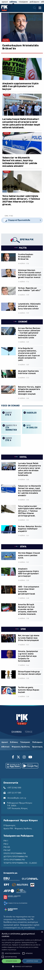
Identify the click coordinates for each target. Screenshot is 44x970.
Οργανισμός (37, 747)
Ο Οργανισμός (9, 825)
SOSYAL (6, 95)
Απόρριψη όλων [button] (32, 961)
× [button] (42, 932)
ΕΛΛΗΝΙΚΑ (17, 732)
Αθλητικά (5, 747)
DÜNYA (6, 59)
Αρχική (5, 742)
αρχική (5, 2)
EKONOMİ (22, 322)
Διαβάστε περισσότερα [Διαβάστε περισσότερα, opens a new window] (9, 949)
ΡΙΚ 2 (6, 844)
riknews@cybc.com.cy (16, 798)
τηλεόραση (23, 2)
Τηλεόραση (25, 742)
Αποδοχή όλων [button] (11, 961)
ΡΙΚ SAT (7, 850)
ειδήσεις (13, 2)
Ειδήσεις (14, 742)
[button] (2, 953)
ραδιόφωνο (34, 2)
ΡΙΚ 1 (6, 841)
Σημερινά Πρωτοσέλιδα (22, 220)
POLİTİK (5, 40)
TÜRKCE (29, 732)
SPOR (23, 629)
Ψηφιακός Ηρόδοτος (21, 747)
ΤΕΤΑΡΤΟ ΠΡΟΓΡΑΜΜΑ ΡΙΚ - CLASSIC (20, 863)
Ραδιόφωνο (37, 742)
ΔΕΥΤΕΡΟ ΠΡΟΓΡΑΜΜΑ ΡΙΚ (16, 857)
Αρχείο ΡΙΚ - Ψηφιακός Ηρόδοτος (18, 829)
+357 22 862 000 (14, 788)
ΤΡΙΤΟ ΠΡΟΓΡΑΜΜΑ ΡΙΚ (14, 860)
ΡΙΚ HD (7, 847)
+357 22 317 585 (14, 793)
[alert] (22, 950)
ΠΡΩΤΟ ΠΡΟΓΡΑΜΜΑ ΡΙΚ (15, 854)
